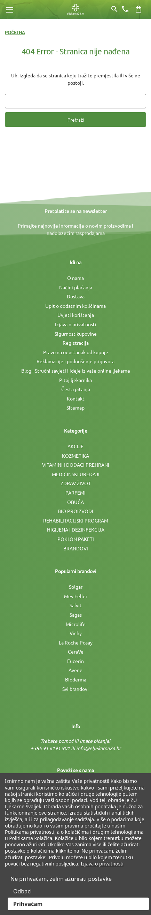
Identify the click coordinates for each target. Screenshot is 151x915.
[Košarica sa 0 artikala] (138, 9)
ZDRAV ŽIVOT (76, 483)
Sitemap (75, 407)
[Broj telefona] (125, 9)
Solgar (75, 587)
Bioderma (75, 679)
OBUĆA (75, 502)
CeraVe (76, 651)
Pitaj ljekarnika (75, 380)
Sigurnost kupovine (76, 333)
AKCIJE (75, 446)
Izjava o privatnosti (75, 324)
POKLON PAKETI (75, 539)
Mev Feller (75, 596)
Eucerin (75, 661)
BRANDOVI (75, 548)
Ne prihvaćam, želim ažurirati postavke (61, 879)
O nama (75, 278)
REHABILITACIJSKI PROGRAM (75, 520)
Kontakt (76, 398)
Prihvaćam (27, 904)
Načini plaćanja (75, 287)
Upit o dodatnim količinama (75, 306)
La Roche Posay (76, 642)
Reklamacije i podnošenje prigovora (75, 361)
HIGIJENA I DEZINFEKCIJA (75, 529)
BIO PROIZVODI (75, 511)
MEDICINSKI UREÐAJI (76, 474)
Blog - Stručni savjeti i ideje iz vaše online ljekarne (75, 370)
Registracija (76, 343)
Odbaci (22, 891)
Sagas (76, 614)
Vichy (76, 633)
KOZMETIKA (75, 455)
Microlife (76, 624)
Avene (75, 670)
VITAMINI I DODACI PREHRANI (75, 465)
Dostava (76, 296)
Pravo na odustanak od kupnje (75, 352)
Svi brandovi (75, 689)
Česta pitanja (75, 389)
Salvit (76, 605)
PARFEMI (75, 492)
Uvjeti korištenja (75, 315)
